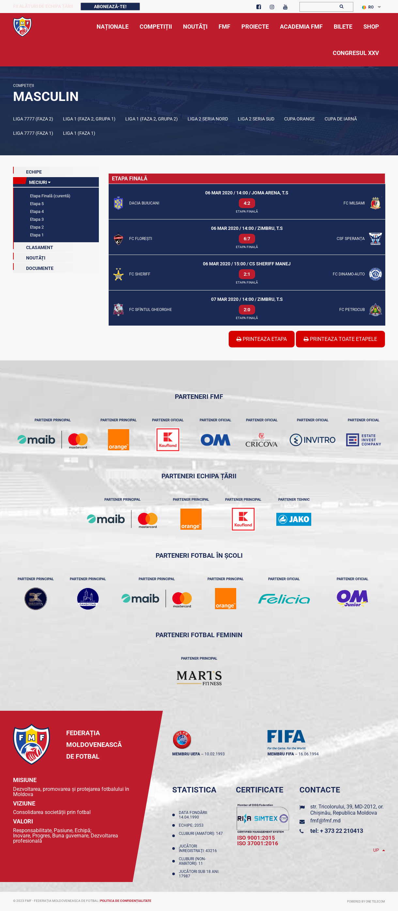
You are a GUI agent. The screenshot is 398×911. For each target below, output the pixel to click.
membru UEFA (186, 754)
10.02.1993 (215, 754)
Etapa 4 (36, 211)
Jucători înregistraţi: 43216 (199, 848)
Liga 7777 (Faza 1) (33, 133)
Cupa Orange (299, 118)
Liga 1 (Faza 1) (79, 133)
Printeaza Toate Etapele (340, 339)
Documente (33, 267)
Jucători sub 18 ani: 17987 (199, 873)
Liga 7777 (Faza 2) (33, 118)
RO (368, 7)
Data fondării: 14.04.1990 (193, 815)
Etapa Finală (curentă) (49, 195)
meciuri (32, 181)
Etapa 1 (36, 234)
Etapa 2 (36, 227)
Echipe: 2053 (192, 825)
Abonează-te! (110, 6)
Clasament (33, 246)
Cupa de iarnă (341, 118)
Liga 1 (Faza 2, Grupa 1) (89, 118)
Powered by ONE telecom (366, 901)
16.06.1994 (308, 754)
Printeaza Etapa (262, 339)
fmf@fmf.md (325, 821)
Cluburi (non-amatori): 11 (192, 861)
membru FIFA (281, 754)
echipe (27, 171)
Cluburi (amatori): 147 (201, 835)
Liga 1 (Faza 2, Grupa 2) (151, 118)
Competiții (23, 85)
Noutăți (29, 256)
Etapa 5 (36, 203)
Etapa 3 (36, 219)
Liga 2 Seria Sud (256, 118)
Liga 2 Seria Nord (208, 118)
